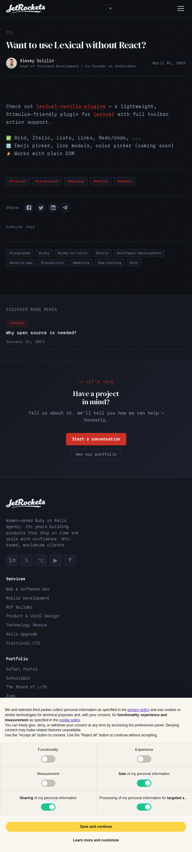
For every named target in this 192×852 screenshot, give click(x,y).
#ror (134, 262)
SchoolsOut (18, 678)
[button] (29, 208)
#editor (100, 181)
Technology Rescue (26, 625)
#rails (102, 253)
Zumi (11, 696)
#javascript (46, 181)
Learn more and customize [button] (96, 840)
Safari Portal (21, 669)
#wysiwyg (76, 181)
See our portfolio (96, 454)
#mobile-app (21, 262)
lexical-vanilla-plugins (70, 106)
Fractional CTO (23, 643)
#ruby (44, 253)
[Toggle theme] (110, 8)
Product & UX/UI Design (32, 616)
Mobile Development (27, 598)
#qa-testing (109, 262)
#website (81, 262)
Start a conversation (96, 439)
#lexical (17, 181)
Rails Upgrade (21, 634)
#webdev (124, 181)
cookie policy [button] (69, 720)
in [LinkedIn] (12, 560)
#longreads (19, 253)
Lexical (104, 114)
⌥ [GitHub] (41, 560)
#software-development (139, 253)
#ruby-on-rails (72, 253)
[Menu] (181, 8)
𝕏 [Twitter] (26, 560)
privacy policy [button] (138, 710)
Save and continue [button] (96, 827)
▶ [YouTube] (55, 560)
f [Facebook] (70, 560)
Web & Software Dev (27, 589)
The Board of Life (26, 687)
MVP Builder (19, 607)
